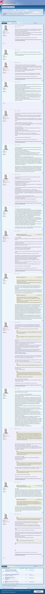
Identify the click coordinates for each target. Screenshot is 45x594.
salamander (7, 570)
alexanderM (31, 581)
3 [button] (40, 23)
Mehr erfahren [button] (13, 592)
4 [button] (41, 23)
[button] (42, 23)
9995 (6, 35)
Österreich (6, 579)
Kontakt (13, 7)
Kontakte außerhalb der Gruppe (10, 569)
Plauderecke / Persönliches (9, 575)
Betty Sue (31, 577)
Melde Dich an (5, 14)
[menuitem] (9, 10)
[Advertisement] (10, 18)
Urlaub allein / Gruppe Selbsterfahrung (12, 574)
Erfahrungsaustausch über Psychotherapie (11, 571)
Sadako (4, 212)
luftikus (31, 574)
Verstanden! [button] (38, 591)
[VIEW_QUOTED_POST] (26, 234)
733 (5, 59)
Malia (3, 32)
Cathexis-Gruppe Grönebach (9, 21)
